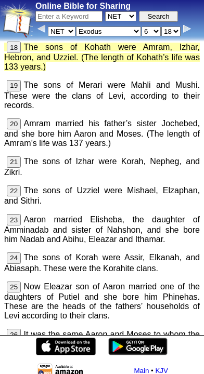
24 (14, 258)
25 (14, 287)
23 (14, 220)
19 (14, 85)
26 (14, 335)
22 (14, 191)
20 (14, 124)
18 (14, 47)
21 (14, 162)
